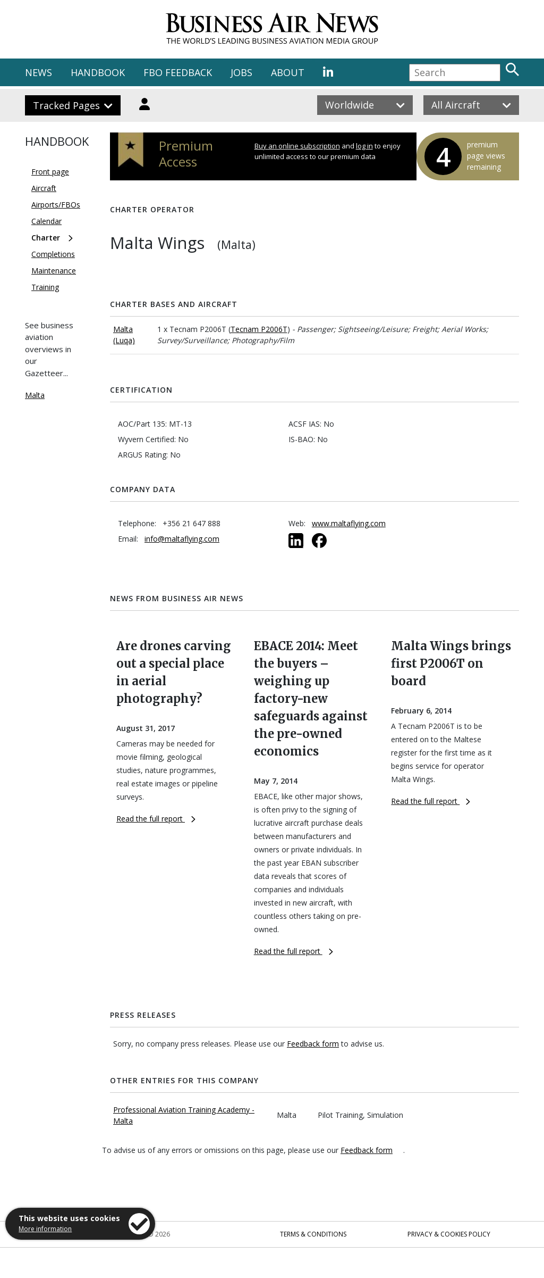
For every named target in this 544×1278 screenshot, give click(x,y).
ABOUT (287, 72)
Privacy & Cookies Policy (448, 1234)
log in (364, 146)
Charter (45, 238)
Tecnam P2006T (259, 329)
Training (45, 287)
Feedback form (313, 1044)
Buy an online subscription (297, 146)
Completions (53, 254)
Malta (35, 395)
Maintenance (53, 270)
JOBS (241, 72)
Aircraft (43, 188)
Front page (50, 172)
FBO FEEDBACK (177, 72)
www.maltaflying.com (349, 523)
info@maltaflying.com (181, 539)
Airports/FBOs (55, 205)
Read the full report (156, 819)
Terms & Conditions (313, 1234)
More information (45, 1228)
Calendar (46, 221)
